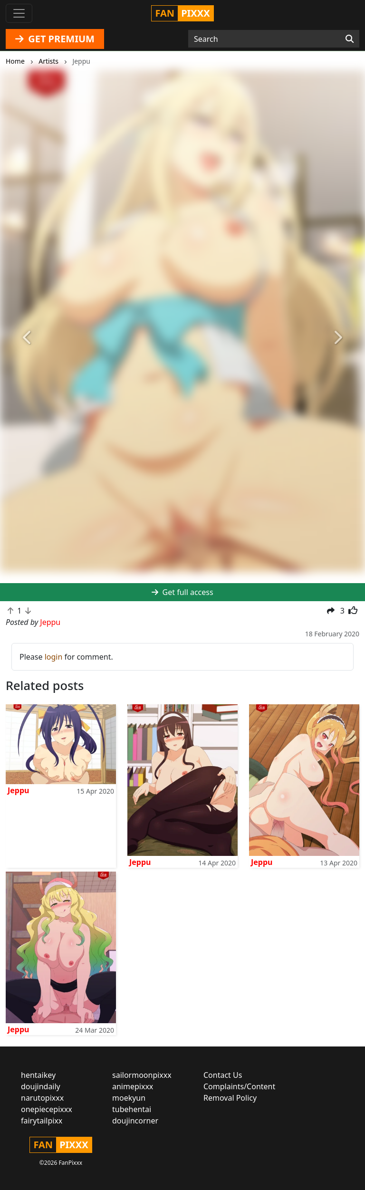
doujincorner (135, 1120)
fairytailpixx (41, 1120)
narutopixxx (42, 1098)
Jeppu (18, 790)
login (54, 657)
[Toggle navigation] (19, 13)
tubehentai (131, 1109)
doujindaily (40, 1086)
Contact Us (222, 1075)
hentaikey (38, 1075)
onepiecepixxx (46, 1109)
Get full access (182, 592)
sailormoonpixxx (142, 1075)
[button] (27, 337)
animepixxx (132, 1086)
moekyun (128, 1098)
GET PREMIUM (55, 38)
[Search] (349, 39)
